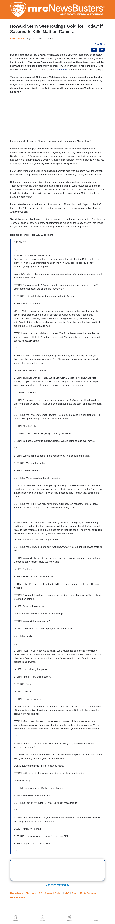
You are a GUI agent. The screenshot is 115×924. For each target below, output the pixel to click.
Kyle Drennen (17, 38)
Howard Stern (17, 893)
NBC (67, 893)
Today (75, 893)
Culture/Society (17, 897)
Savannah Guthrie (53, 893)
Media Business (88, 893)
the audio (62, 69)
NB (40, 893)
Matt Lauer (31, 893)
